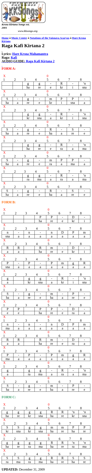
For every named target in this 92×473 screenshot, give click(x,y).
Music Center (19, 37)
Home (5, 37)
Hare (30, 54)
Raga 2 (40, 61)
